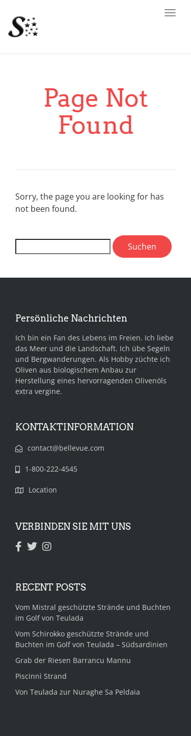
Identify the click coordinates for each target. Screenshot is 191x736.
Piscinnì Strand (41, 676)
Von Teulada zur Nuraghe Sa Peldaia (77, 692)
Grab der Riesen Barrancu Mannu (73, 660)
